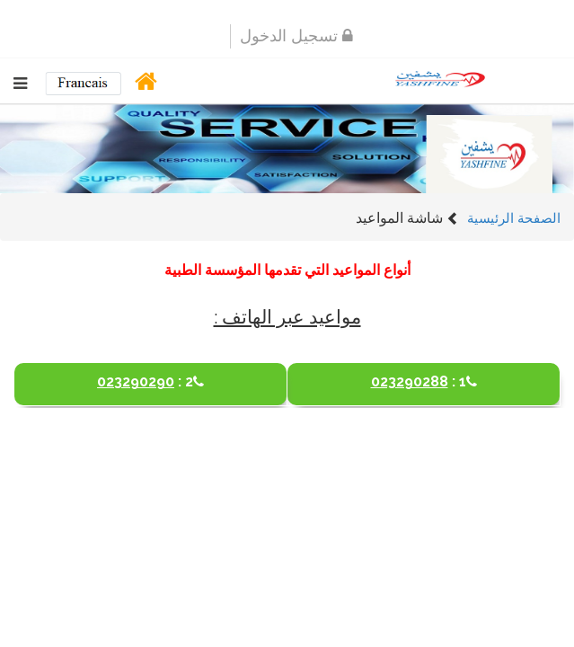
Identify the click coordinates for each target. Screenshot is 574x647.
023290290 (150, 373)
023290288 (423, 373)
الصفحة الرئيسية (514, 217)
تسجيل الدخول (296, 35)
